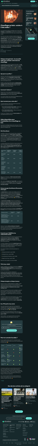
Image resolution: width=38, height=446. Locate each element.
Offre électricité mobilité (18, 428)
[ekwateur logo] (5, 1)
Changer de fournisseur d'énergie (5, 431)
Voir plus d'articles (19, 411)
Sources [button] (2, 380)
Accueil (2, 3)
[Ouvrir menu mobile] (36, 1)
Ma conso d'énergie (8, 3)
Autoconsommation (25, 432)
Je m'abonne (29, 418)
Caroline (29, 20)
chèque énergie (18, 82)
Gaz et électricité (5, 429)
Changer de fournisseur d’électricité (4, 434)
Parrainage (30, 426)
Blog (4, 3)
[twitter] (20, 421)
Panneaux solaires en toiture (12, 427)
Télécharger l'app (31, 38)
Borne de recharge (18, 426)
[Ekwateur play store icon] (32, 421)
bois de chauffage (17, 113)
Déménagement (25, 435)
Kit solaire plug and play (12, 430)
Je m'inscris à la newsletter (12, 330)
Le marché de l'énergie (24, 430)
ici (5, 141)
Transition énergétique (24, 428)
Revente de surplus (12, 431)
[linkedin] (23, 421)
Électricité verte (5, 426)
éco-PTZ (14, 309)
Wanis (4, 407)
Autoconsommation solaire (12, 425)
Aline (2, 49)
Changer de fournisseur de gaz (5, 436)
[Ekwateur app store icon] (27, 421)
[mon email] (15, 418)
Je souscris (32, 1)
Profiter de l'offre (34, 5)
